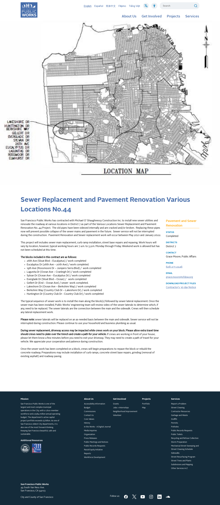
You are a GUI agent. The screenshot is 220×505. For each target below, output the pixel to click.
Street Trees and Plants (181, 461)
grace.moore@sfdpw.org (179, 277)
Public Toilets (177, 434)
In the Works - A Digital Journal (97, 427)
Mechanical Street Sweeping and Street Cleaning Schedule (185, 447)
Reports (87, 454)
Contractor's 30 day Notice (181, 287)
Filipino (122, 5)
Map (144, 408)
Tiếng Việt (134, 5)
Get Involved (152, 16)
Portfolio (146, 404)
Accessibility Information (94, 404)
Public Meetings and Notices (96, 442)
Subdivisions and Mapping (182, 465)
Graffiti (174, 419)
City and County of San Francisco (37, 497)
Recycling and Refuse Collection (184, 438)
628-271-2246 (174, 267)
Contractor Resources (180, 412)
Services (192, 16)
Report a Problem (178, 404)
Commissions (90, 412)
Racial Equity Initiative (93, 450)
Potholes (175, 427)
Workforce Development (94, 457)
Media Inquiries (90, 431)
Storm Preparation (179, 442)
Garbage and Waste (179, 415)
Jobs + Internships (121, 408)
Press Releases (90, 438)
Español (98, 5)
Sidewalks (175, 453)
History (87, 423)
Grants (116, 404)
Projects (173, 16)
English (88, 5)
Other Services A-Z (179, 468)
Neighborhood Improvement (125, 412)
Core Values (89, 419)
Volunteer (117, 415)
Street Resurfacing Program (183, 457)
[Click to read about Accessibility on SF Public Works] (154, 7)
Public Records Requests (94, 446)
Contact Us (89, 415)
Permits (174, 423)
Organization (89, 434)
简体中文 (111, 5)
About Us (129, 16)
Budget (87, 408)
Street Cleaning (178, 408)
